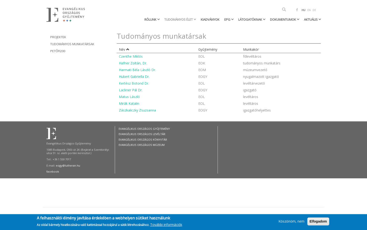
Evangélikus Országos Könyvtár (143, 139)
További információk (166, 225)
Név (124, 49)
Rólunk (150, 19)
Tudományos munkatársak (72, 44)
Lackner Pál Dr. (130, 90)
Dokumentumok (283, 19)
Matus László (129, 96)
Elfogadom (318, 222)
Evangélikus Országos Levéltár (142, 134)
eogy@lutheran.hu (68, 165)
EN (309, 10)
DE (314, 10)
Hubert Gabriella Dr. (134, 76)
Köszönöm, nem (291, 222)
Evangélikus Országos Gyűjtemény (144, 129)
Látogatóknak (250, 19)
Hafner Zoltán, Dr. (133, 63)
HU (303, 10)
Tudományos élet (178, 19)
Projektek (58, 37)
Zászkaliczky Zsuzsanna (137, 110)
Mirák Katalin (129, 103)
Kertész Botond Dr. (134, 83)
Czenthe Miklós (131, 56)
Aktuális (311, 19)
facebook (52, 171)
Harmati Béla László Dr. (137, 70)
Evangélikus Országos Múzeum (142, 145)
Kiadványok (210, 19)
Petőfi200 (57, 51)
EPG (227, 19)
